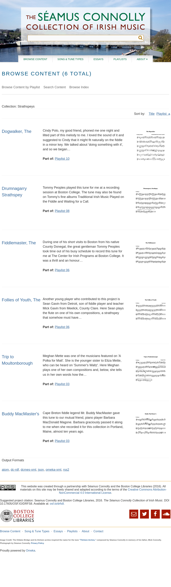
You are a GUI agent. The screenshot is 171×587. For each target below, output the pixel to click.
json (41, 469)
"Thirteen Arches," (87, 540)
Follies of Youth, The (21, 299)
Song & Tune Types (71, 59)
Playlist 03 (62, 384)
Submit (140, 38)
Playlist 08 (62, 211)
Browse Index (79, 87)
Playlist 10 (62, 158)
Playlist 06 (62, 270)
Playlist (161, 114)
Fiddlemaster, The (19, 242)
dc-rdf (15, 469)
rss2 (66, 469)
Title (152, 114)
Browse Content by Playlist (21, 87)
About (141, 59)
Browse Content (35, 59)
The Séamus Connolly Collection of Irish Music (85, 21)
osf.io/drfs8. (57, 503)
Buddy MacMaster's (20, 413)
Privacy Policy (37, 543)
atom (5, 469)
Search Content (54, 87)
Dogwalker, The (16, 131)
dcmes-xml (28, 469)
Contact (98, 531)
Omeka (30, 550)
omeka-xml (53, 469)
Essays (98, 59)
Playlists (120, 59)
